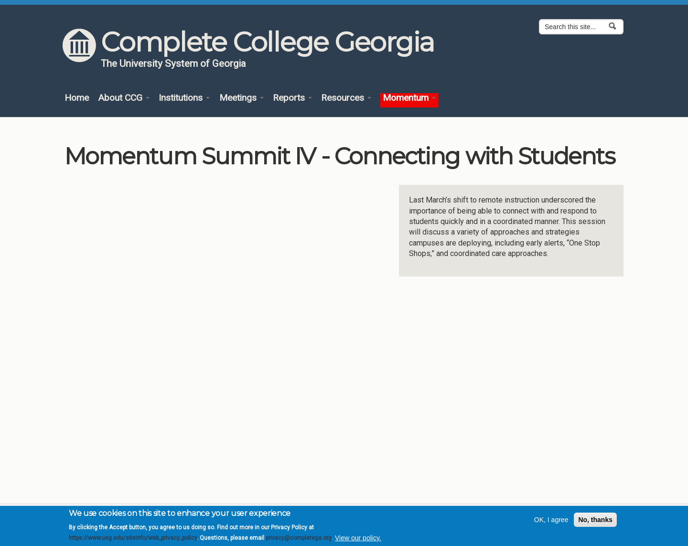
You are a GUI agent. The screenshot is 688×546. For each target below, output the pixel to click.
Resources (346, 98)
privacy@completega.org (299, 538)
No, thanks (595, 520)
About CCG (124, 98)
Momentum (409, 98)
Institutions (184, 98)
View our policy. (358, 538)
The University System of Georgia (173, 63)
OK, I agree (551, 520)
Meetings (241, 98)
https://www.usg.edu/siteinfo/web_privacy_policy (133, 538)
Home (76, 98)
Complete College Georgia (267, 42)
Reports (292, 98)
